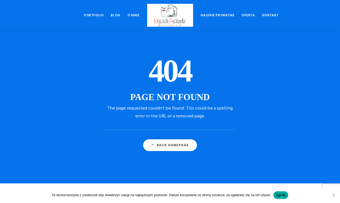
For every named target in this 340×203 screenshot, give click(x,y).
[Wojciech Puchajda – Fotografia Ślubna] (170, 15)
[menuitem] (94, 15)
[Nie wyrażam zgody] (333, 195)
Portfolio (94, 15)
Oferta (248, 15)
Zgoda (281, 195)
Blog (115, 15)
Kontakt (270, 15)
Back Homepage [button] (170, 145)
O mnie (134, 15)
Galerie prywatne (217, 15)
